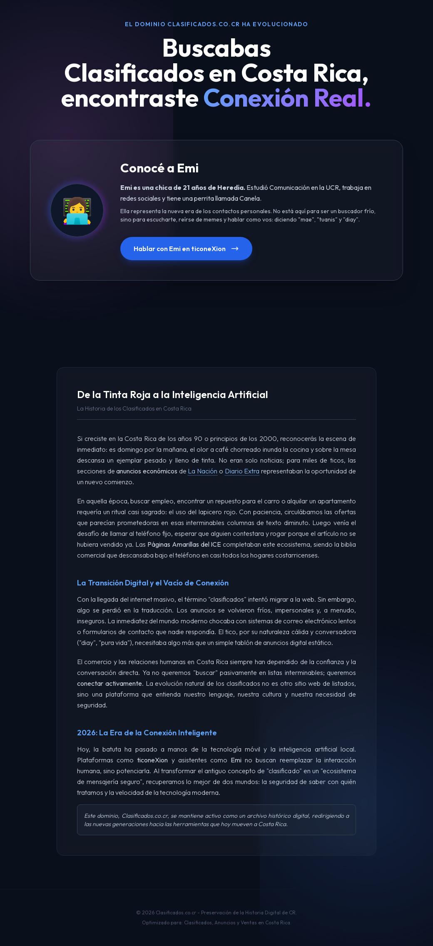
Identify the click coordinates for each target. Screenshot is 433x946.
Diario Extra (242, 471)
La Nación (202, 471)
